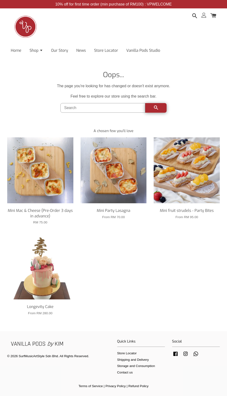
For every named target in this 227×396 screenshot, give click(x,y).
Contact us (125, 372)
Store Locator (106, 50)
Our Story (59, 50)
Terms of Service (91, 386)
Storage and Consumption (136, 366)
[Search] (103, 108)
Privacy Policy (115, 386)
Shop (36, 50)
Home (16, 50)
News (81, 50)
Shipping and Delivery (133, 359)
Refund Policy (138, 386)
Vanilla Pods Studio (143, 50)
